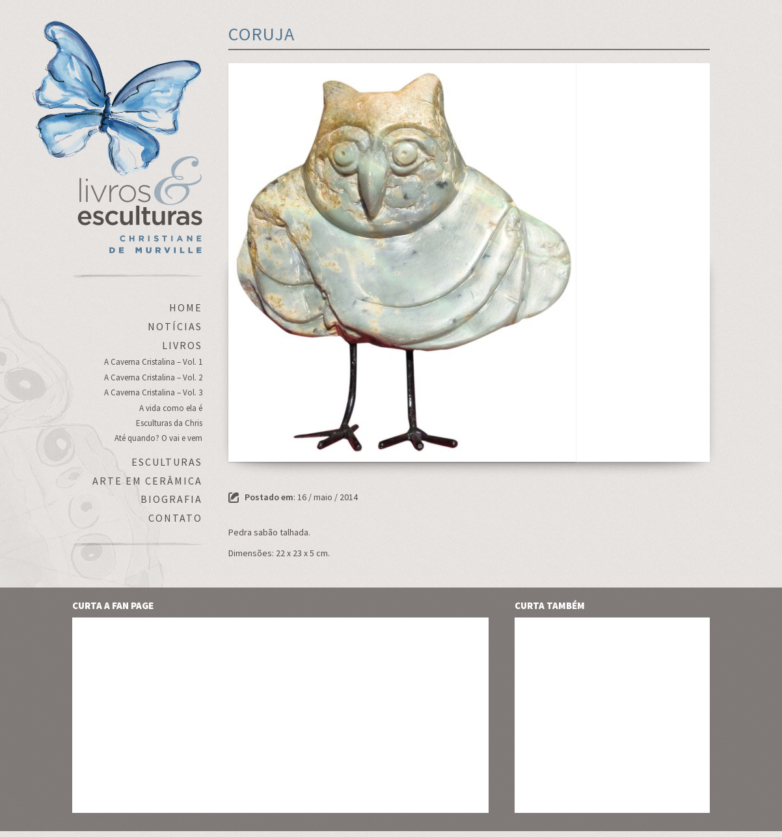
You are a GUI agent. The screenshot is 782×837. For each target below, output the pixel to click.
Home (185, 307)
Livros (182, 345)
